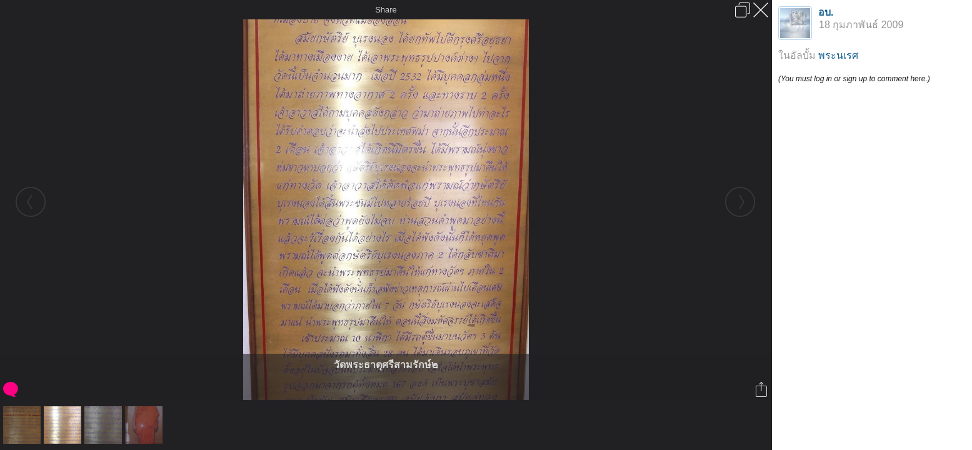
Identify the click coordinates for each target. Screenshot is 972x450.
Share (386, 9)
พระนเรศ (838, 55)
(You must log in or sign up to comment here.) (854, 78)
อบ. (825, 12)
